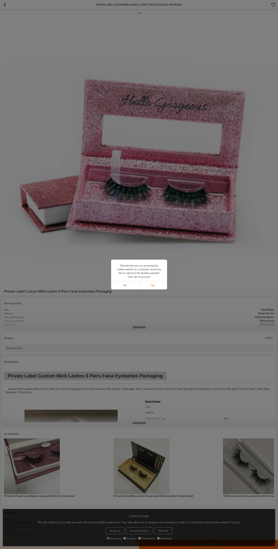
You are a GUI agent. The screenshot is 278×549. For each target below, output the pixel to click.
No (125, 285)
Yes (153, 285)
